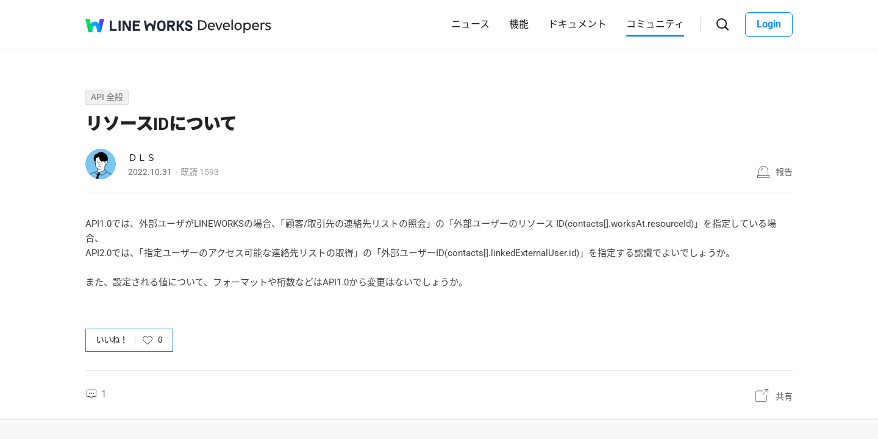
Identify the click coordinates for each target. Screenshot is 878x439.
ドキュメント (577, 24)
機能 (519, 24)
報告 (784, 172)
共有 (784, 396)
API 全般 (107, 97)
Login (769, 24)
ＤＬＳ (141, 157)
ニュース (470, 24)
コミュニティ (655, 24)
